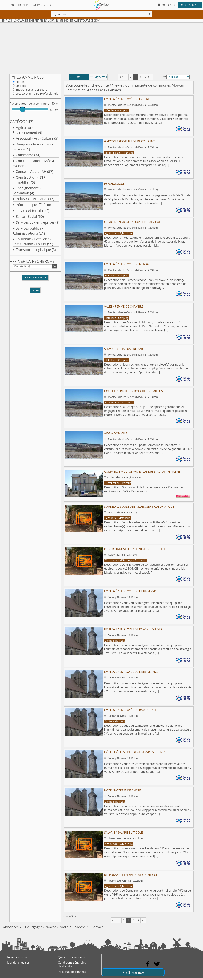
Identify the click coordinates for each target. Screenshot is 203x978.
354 (132, 972)
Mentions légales (18, 962)
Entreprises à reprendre (31, 90)
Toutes (20, 82)
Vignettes (98, 77)
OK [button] (55, 266)
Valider (35, 290)
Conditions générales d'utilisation (72, 964)
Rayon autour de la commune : (30, 103)
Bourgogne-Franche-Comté (87, 85)
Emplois (20, 86)
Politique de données (72, 972)
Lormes (98, 927)
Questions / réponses (72, 957)
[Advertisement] (101, 48)
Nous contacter (17, 957)
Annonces (11, 927)
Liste (75, 77)
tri (164, 77)
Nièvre (117, 85)
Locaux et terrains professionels (36, 93)
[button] (35, 279)
